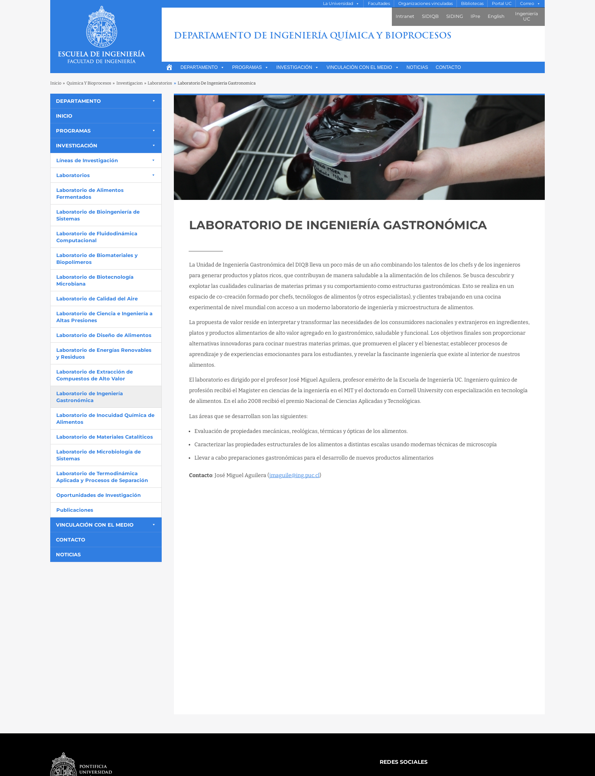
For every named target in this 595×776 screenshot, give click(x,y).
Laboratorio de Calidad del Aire (97, 298)
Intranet (405, 16)
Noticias (417, 67)
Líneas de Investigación (87, 160)
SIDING (454, 16)
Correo (527, 3)
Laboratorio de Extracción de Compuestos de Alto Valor (94, 375)
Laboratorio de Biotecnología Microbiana (95, 280)
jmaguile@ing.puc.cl (294, 475)
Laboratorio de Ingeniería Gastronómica (89, 396)
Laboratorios (160, 83)
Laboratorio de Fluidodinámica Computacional (96, 236)
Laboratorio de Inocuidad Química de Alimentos (105, 418)
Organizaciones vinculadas (425, 3)
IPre (475, 16)
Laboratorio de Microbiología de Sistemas (98, 455)
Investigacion (129, 83)
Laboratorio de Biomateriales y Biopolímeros (97, 258)
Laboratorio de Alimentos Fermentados (90, 193)
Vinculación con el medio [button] (362, 67)
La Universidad (338, 3)
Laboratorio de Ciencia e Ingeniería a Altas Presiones (104, 316)
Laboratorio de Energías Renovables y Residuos (103, 353)
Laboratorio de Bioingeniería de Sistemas (98, 215)
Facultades (379, 3)
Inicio (55, 83)
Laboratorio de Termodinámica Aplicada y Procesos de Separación (102, 476)
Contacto (448, 67)
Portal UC (502, 3)
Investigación (297, 67)
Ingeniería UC (526, 16)
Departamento (203, 67)
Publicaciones (74, 510)
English (496, 16)
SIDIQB (430, 16)
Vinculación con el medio (95, 525)
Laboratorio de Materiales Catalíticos (104, 437)
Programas (250, 67)
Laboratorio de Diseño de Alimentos (103, 335)
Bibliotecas (472, 3)
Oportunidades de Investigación (98, 495)
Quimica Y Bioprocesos (89, 83)
